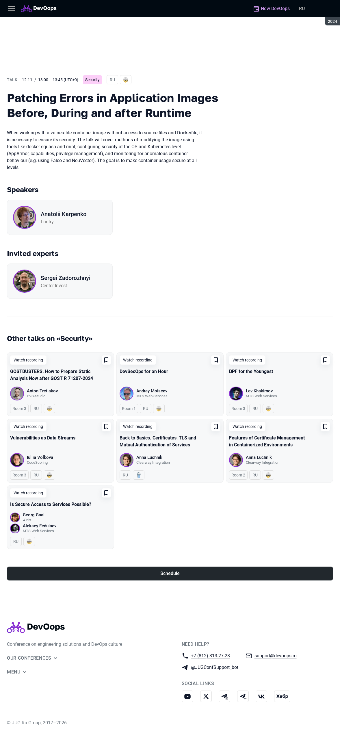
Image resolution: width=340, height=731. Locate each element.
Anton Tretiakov (42, 391)
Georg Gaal (33, 515)
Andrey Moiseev (151, 391)
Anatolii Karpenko (63, 214)
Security (92, 79)
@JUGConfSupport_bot (214, 667)
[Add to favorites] (106, 360)
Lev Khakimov (259, 391)
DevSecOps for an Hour (144, 371)
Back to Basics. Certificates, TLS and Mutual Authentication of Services (158, 441)
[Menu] (11, 8)
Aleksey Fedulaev (39, 526)
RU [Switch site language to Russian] (302, 8)
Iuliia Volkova (40, 457)
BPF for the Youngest (251, 371)
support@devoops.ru (275, 655)
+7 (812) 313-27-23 (210, 655)
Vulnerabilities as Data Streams (42, 438)
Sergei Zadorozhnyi (65, 277)
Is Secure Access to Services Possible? (50, 504)
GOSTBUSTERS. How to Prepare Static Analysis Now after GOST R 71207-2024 (51, 375)
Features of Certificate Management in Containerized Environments (267, 441)
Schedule (170, 573)
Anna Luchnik (149, 457)
